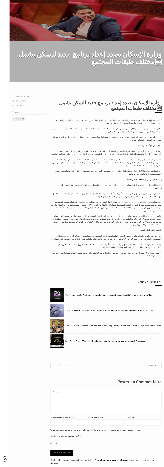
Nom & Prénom (62, 417)
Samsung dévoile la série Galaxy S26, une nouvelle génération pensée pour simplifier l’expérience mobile (101, 310)
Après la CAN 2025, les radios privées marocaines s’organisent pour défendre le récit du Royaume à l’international (105, 326)
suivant (152, 365)
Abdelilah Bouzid (22, 96)
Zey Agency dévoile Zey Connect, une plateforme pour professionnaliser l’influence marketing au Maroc (101, 295)
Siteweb (130, 417)
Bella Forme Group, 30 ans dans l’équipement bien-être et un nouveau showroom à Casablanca (97, 341)
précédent (60, 365)
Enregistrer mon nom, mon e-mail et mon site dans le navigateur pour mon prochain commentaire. (96, 430)
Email (95, 417)
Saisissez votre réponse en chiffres (66, 436)
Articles (19, 105)
